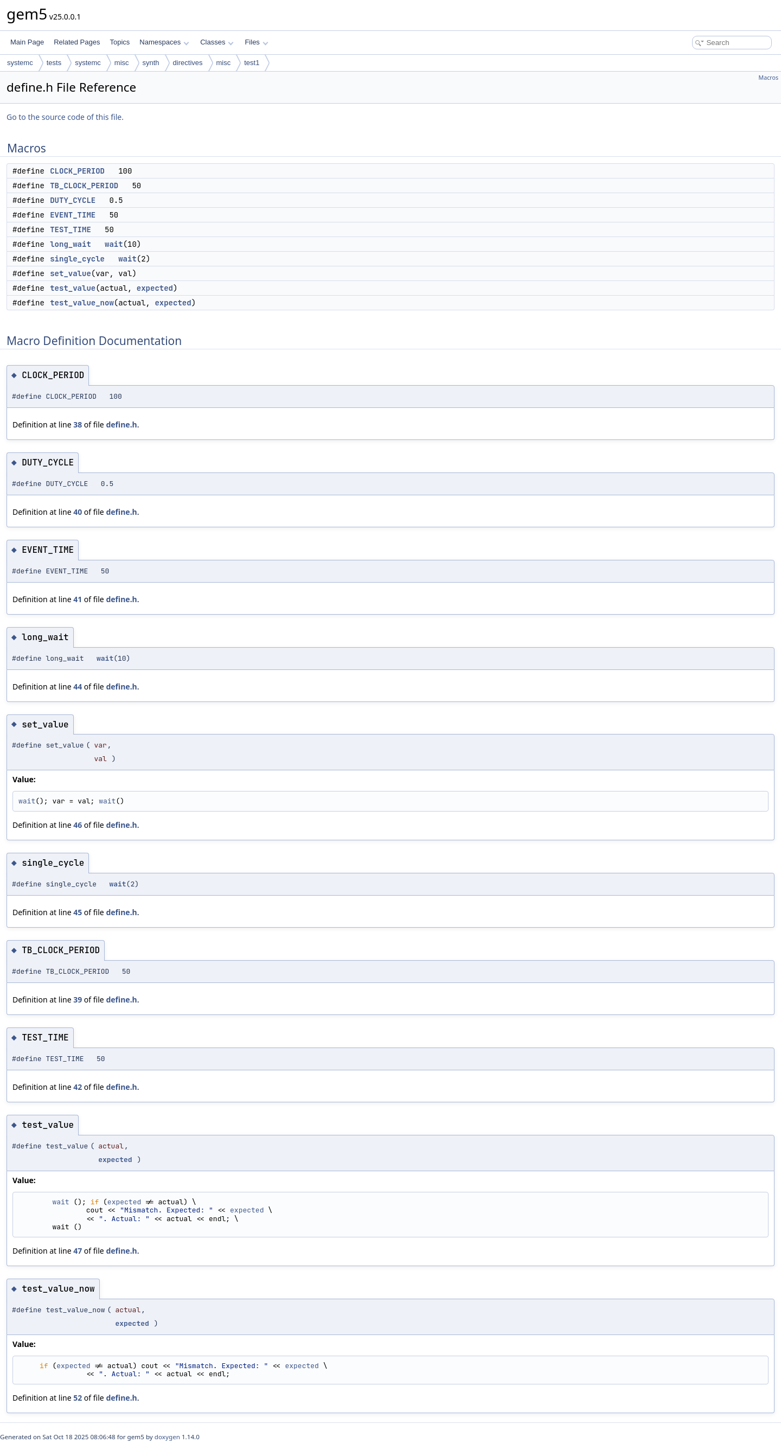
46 (77, 825)
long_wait (70, 244)
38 (77, 424)
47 (77, 1251)
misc (121, 63)
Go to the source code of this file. (65, 117)
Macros (769, 77)
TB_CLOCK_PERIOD (84, 185)
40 (77, 512)
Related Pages (77, 42)
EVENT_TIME (72, 215)
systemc (20, 63)
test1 (251, 63)
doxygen (167, 1437)
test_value (72, 288)
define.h (121, 424)
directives (188, 63)
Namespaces (164, 42)
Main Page (27, 42)
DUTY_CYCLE (72, 200)
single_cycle (77, 259)
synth (151, 63)
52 (77, 1398)
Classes (217, 42)
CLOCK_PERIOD (77, 171)
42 (77, 1087)
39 (77, 999)
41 (77, 599)
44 (77, 686)
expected (155, 288)
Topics (120, 42)
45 (77, 912)
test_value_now (82, 303)
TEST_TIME (70, 229)
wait (114, 244)
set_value (70, 273)
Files (256, 42)
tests (54, 63)
